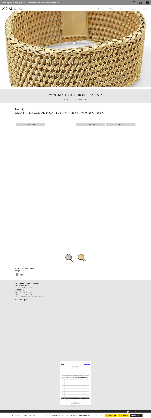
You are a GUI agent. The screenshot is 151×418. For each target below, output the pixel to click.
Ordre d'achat (75, 407)
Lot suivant (121, 124)
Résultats (133, 9)
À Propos (100, 9)
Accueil (89, 9)
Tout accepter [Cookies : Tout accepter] (111, 415)
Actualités (145, 9)
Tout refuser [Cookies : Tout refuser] (123, 415)
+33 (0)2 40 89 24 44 (26, 292)
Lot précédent (90, 124)
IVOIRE (12, 8)
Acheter (111, 9)
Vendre (122, 9)
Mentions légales (140, 412)
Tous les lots (30, 124)
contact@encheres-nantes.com (32, 296)
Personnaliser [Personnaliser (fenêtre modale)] (136, 415)
